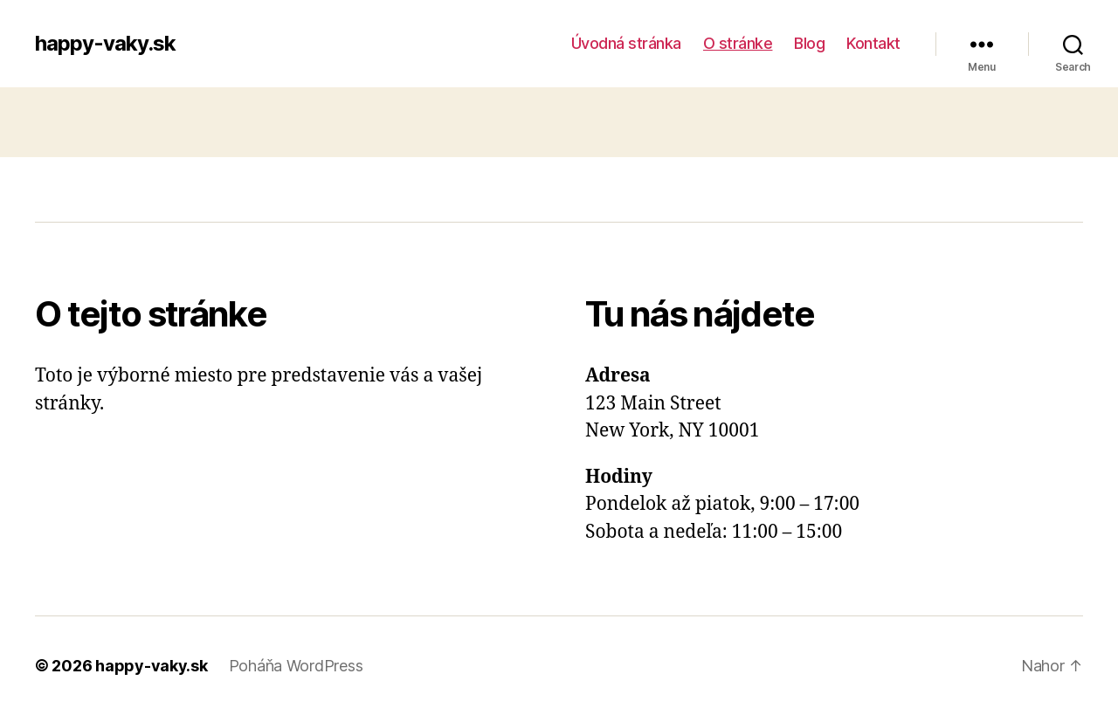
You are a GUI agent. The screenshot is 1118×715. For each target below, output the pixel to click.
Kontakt (873, 43)
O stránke (738, 43)
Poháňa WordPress (296, 666)
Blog (809, 43)
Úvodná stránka (626, 43)
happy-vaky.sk (105, 43)
